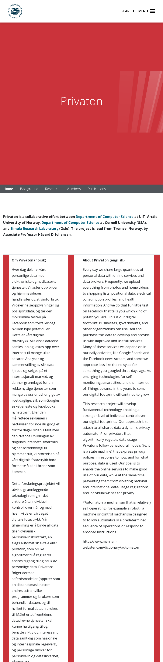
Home (8, 188)
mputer (113, 216)
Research (52, 188)
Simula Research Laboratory (34, 228)
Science (126, 216)
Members (73, 188)
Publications (97, 188)
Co (104, 216)
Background (29, 188)
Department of (89, 216)
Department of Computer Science (70, 222)
